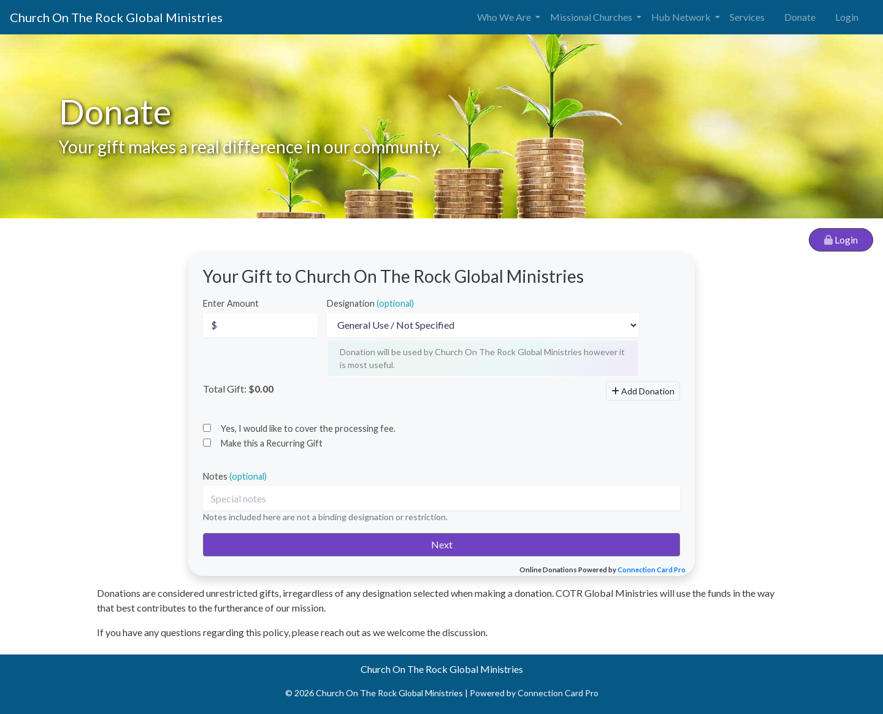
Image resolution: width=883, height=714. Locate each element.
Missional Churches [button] (592, 17)
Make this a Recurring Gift (272, 443)
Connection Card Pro (651, 570)
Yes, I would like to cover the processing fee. (308, 428)
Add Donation (643, 391)
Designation (370, 303)
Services (747, 17)
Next (442, 544)
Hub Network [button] (682, 17)
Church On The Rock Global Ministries (116, 17)
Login (846, 17)
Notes (235, 476)
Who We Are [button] (505, 17)
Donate (800, 17)
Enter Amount (231, 303)
